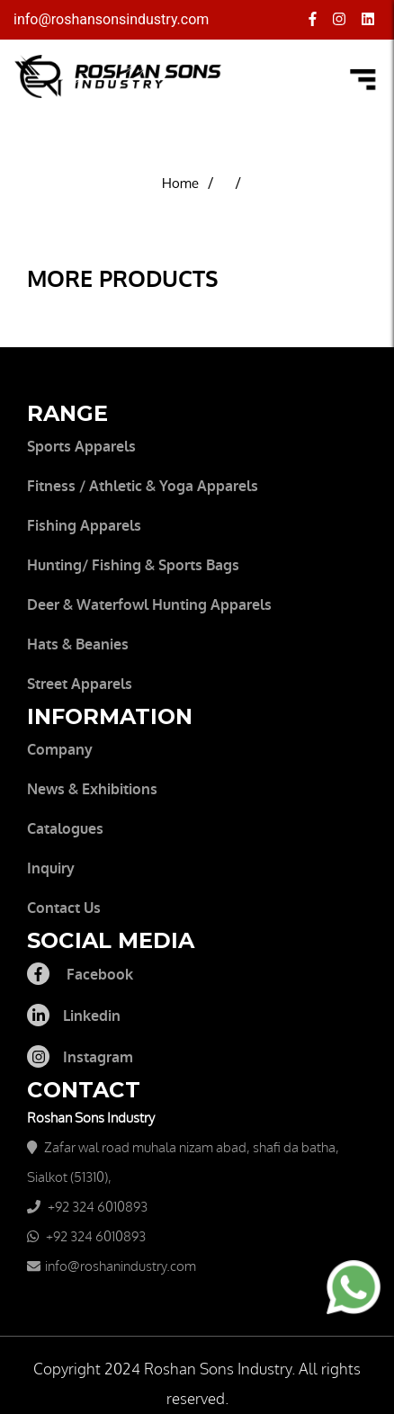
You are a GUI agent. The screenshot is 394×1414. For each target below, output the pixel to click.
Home (180, 184)
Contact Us (64, 908)
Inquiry (51, 868)
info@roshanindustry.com (120, 1266)
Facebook (80, 974)
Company (60, 749)
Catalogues (65, 828)
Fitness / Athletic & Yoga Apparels (142, 486)
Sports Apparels (81, 446)
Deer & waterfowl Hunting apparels (149, 604)
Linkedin (74, 1016)
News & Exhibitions (92, 789)
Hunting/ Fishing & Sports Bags (133, 565)
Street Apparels (79, 684)
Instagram (80, 1057)
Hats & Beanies (78, 644)
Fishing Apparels (84, 525)
